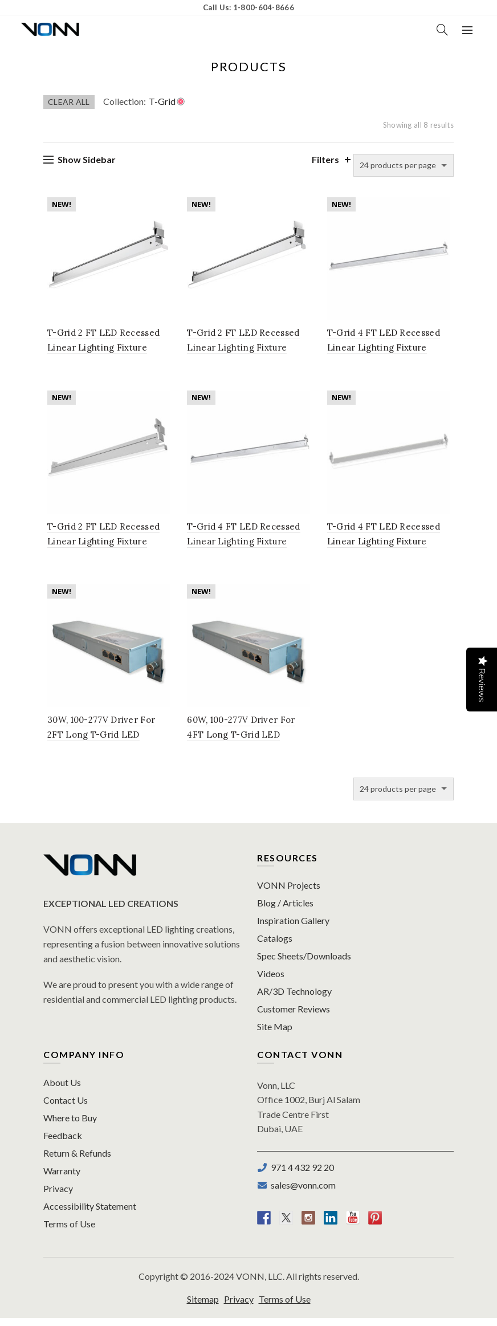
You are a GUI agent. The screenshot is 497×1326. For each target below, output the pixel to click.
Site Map (274, 1034)
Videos (270, 981)
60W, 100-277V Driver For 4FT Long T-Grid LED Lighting (240, 742)
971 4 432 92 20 (300, 1175)
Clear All (69, 102)
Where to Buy (70, 1125)
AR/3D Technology (294, 999)
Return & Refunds (77, 1161)
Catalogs (274, 946)
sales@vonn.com (301, 1192)
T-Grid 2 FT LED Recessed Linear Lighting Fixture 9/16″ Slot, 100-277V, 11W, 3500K (105, 546)
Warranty (61, 1178)
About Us (62, 1090)
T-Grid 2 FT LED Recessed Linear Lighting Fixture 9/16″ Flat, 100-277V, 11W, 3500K (248, 350)
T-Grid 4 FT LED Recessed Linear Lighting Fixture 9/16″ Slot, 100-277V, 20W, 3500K (390, 546)
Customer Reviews (293, 1016)
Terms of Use (69, 1231)
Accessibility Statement (89, 1214)
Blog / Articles (285, 910)
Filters (325, 159)
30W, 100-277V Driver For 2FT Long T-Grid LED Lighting (97, 742)
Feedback (62, 1143)
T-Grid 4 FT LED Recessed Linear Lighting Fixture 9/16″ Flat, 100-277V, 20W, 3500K (248, 546)
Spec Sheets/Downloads (304, 963)
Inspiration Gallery (293, 928)
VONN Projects (288, 893)
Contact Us (65, 1108)
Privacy (58, 1196)
